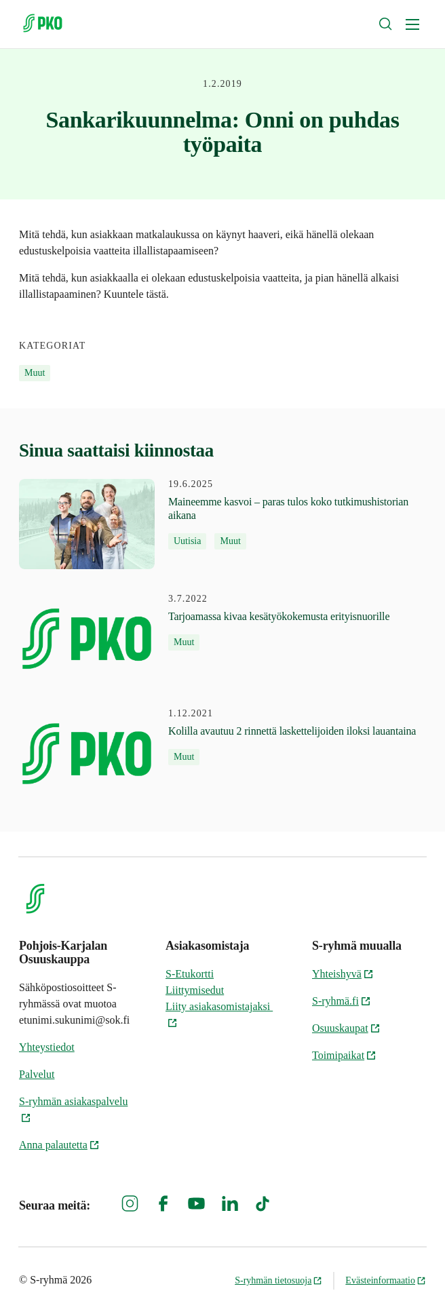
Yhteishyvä (343, 974)
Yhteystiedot (47, 1047)
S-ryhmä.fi (341, 1001)
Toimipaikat (344, 1055)
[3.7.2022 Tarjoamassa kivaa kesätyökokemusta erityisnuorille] (204, 639)
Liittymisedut (195, 990)
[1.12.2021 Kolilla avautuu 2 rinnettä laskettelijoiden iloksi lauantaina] (217, 753)
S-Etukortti (190, 974)
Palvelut (36, 1074)
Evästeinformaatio (385, 1280)
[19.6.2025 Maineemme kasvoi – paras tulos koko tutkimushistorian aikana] (222, 524)
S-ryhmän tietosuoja (278, 1280)
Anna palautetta (59, 1145)
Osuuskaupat (346, 1028)
